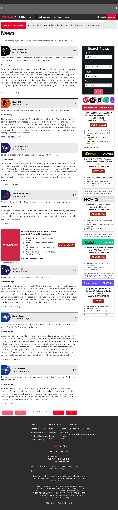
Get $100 (98, 171)
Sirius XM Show (64, 437)
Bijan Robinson (19, 49)
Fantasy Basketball (39, 436)
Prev (20, 413)
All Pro (111, 17)
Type (87, 81)
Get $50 (98, 300)
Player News (52, 437)
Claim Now (98, 214)
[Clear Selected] (107, 85)
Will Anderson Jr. (20, 146)
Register (82, 466)
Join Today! (66, 245)
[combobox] (98, 67)
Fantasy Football (38, 429)
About (33, 466)
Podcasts (64, 432)
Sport (87, 53)
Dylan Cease (18, 316)
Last (71, 413)
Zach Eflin (17, 102)
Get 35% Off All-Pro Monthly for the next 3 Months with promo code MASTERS (63, 25)
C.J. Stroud (17, 269)
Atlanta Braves (19, 196)
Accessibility (73, 466)
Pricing (52, 429)
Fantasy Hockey (38, 440)
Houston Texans (19, 149)
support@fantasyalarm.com (81, 434)
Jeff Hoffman (18, 369)
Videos (63, 429)
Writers (52, 432)
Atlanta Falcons (19, 52)
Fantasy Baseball (38, 432)
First (7, 413)
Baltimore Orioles (20, 105)
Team (87, 62)
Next (58, 413)
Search (98, 91)
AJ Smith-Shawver (21, 194)
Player (88, 72)
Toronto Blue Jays (20, 319)
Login (103, 17)
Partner (43, 466)
